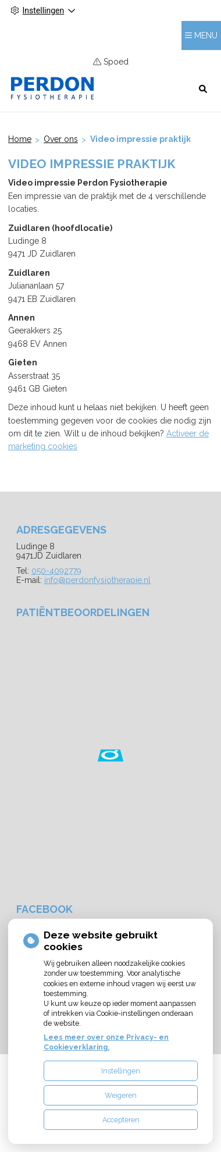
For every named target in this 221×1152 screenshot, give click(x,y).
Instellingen (120, 1070)
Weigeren (121, 1095)
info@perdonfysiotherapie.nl (97, 580)
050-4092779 (56, 570)
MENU (206, 35)
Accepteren (121, 1119)
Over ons (61, 139)
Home (19, 139)
